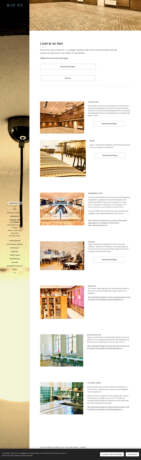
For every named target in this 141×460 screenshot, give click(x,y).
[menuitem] (15, 209)
